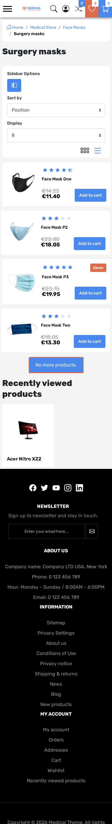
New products (56, 704)
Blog (56, 694)
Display (14, 123)
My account (56, 729)
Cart (56, 760)
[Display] (56, 135)
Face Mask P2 (54, 227)
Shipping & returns (56, 674)
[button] (66, 8)
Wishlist (56, 770)
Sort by (14, 98)
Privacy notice (56, 663)
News (56, 684)
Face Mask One (56, 179)
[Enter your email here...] (46, 531)
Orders (56, 740)
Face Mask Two (55, 325)
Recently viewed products (56, 780)
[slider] (57, 170)
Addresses (56, 750)
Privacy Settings (56, 633)
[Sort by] (56, 110)
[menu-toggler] (7, 9)
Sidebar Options (23, 73)
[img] (53, 8)
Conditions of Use (56, 653)
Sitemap (56, 623)
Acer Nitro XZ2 (24, 459)
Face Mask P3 (55, 276)
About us (56, 643)
